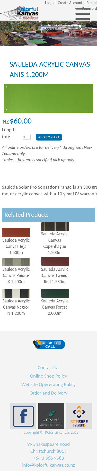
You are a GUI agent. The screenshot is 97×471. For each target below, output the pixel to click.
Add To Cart (49, 137)
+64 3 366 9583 (48, 458)
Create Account (70, 2)
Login (49, 2)
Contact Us (48, 367)
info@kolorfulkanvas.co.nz (48, 465)
